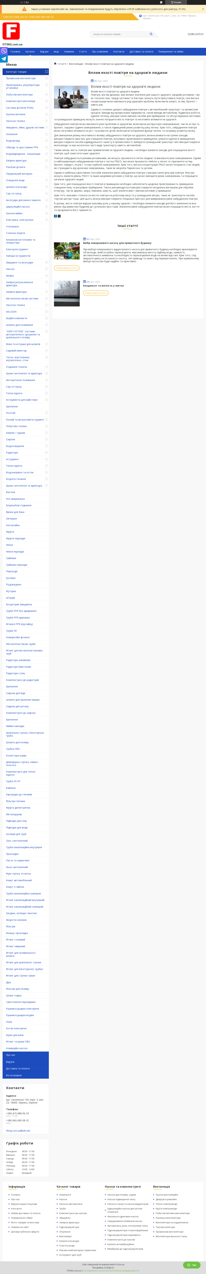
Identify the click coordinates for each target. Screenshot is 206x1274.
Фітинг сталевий (15, 939)
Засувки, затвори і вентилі (21, 913)
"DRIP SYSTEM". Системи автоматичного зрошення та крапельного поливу (23, 334)
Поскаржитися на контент (96, 1270)
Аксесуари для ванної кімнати (23, 200)
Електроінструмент (17, 249)
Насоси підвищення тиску (121, 1199)
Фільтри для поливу (17, 988)
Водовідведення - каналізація (23, 153)
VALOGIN (11, 311)
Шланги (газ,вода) (16, 187)
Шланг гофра (13, 995)
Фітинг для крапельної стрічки (23, 962)
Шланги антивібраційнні (120, 1244)
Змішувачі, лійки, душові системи (25, 127)
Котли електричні (16, 1028)
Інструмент (12, 459)
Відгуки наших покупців (24, 1203)
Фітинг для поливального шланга (21, 954)
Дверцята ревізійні (166, 1199)
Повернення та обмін (170, 51)
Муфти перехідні (15, 538)
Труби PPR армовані (18, 617)
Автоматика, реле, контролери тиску (127, 1225)
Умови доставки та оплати (25, 1213)
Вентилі (10, 492)
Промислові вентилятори (21, 78)
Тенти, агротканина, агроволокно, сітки (18, 359)
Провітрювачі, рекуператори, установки (23, 86)
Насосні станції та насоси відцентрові (127, 1203)
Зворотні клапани (16, 919)
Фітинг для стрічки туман (20, 975)
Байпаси (11, 788)
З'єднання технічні (16, 366)
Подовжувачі (13, 584)
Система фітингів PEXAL (20, 107)
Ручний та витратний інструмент (25, 419)
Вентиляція (65, 1236)
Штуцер (10, 597)
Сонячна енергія (15, 233)
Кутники (10, 578)
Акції (56, 51)
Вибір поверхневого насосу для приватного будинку (117, 243)
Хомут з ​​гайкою (15, 886)
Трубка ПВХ (13, 748)
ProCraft (10, 413)
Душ (8, 982)
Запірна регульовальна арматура (19, 284)
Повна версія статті (66, 267)
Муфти (10, 531)
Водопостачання (16, 479)
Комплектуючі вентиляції (20, 101)
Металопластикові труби (20, 644)
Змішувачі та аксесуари (19, 262)
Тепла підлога (14, 393)
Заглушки (11, 518)
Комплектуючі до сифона (20, 712)
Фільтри (10, 926)
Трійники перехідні (16, 564)
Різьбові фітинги (15, 167)
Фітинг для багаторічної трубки (24, 969)
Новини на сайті (20, 1227)
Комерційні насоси (16, 1048)
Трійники (11, 558)
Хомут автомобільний (19, 880)
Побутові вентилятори (19, 94)
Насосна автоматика (70, 1203)
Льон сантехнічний (17, 867)
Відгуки (44, 51)
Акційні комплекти (16, 318)
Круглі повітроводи (166, 1208)
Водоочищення (15, 446)
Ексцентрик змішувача (19, 604)
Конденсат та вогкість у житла (103, 285)
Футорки (11, 591)
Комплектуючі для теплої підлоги (21, 773)
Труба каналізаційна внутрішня (24, 847)
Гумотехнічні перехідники (20, 1002)
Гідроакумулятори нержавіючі (124, 1234)
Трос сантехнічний (17, 840)
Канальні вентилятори (168, 1217)
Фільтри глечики (15, 801)
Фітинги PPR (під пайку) (19, 624)
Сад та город (13, 193)
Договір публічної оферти (25, 1231)
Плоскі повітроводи (166, 1203)
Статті (83, 51)
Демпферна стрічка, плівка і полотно (22, 763)
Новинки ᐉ (65, 1194)
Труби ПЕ (11, 630)
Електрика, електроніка (19, 219)
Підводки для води (17, 827)
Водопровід (13, 140)
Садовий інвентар (16, 350)
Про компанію (100, 51)
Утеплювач (12, 226)
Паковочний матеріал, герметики (77, 1250)
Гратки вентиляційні (167, 1194)
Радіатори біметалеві (18, 666)
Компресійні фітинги (17, 637)
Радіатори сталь (15, 673)
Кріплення (12, 406)
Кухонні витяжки (15, 114)
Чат (191, 1265)
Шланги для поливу (17, 742)
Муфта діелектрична (18, 807)
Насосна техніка (15, 121)
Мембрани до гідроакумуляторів (125, 1248)
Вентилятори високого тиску (171, 1236)
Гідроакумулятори (69, 1227)
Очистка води (67, 1245)
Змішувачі (64, 1217)
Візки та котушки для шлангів (23, 344)
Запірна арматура (16, 160)
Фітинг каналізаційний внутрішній (25, 900)
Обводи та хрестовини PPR (22, 147)
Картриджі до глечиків (19, 794)
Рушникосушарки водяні (20, 1015)
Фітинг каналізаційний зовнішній (24, 906)
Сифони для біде (15, 693)
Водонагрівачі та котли (19, 472)
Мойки (10, 275)
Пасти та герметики (17, 860)
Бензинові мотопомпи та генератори (20, 241)
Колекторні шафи (16, 755)
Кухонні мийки (14, 213)
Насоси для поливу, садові (121, 1194)
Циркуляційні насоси (18, 206)
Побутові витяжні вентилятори (173, 1213)
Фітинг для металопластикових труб (24, 652)
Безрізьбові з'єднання (18, 505)
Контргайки (13, 525)
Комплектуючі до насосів (73, 1213)
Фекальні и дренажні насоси (122, 1216)
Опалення (11, 134)
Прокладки (12, 854)
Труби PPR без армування (21, 610)
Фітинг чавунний (15, 946)
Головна (15, 51)
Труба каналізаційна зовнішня (23, 893)
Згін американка (15, 498)
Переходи (11, 571)
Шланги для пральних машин (23, 699)
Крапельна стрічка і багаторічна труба (25, 734)
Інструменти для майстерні (22, 399)
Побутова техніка (16, 426)
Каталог (30, 51)
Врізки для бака (15, 512)
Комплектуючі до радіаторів (22, 680)
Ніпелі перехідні (15, 551)
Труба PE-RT (13, 781)
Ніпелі (9, 545)
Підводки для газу (16, 820)
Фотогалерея (14, 1075)
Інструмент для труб (70, 1254)
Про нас (10, 1055)
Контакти (118, 51)
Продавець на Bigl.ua (103, 1267)
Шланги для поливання (19, 324)
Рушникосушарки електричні (22, 1008)
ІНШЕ (9, 1021)
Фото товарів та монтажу (25, 1222)
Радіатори (12, 452)
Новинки (69, 51)
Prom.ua (120, 1264)
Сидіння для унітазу (17, 706)
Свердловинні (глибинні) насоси (124, 1221)
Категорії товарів (16, 71)
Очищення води (15, 180)
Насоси (10, 269)
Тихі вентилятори (165, 1227)
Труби (62, 1208)
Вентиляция (76, 63)
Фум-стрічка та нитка (18, 873)
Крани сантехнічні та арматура (24, 373)
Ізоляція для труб (16, 834)
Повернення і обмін (22, 1217)
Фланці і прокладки (17, 933)
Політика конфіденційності (125, 1270)
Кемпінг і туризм (15, 432)
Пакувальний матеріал (19, 173)
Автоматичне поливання (20, 380)
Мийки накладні (15, 726)
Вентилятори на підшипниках (172, 1222)
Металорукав (14, 814)
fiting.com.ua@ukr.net (18, 1130)
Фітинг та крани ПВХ (18, 1041)
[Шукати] (151, 34)
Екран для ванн (15, 1035)
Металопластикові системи (22, 298)
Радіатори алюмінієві (18, 660)
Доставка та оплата (141, 51)
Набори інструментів (18, 255)
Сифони (10, 439)
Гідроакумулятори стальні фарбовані (127, 1230)
